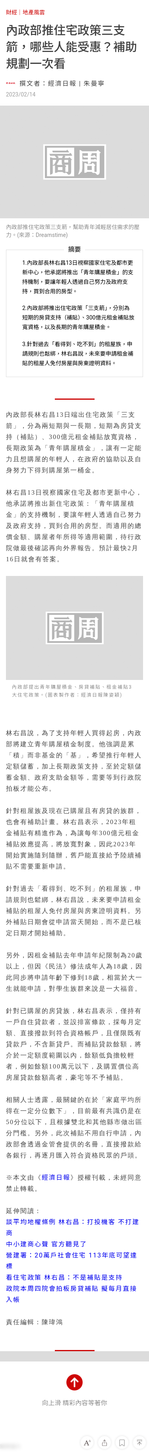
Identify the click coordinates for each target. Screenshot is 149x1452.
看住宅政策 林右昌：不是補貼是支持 (64, 1277)
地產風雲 (34, 12)
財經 (11, 12)
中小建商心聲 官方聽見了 (46, 1244)
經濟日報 (56, 1177)
